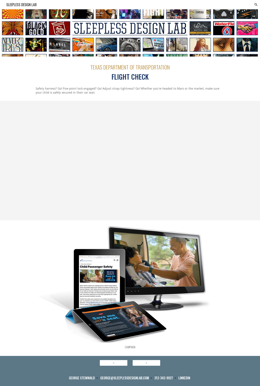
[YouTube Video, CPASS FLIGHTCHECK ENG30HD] (130, 160)
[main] (130, 72)
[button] (256, 5)
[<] (113, 363)
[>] (146, 363)
